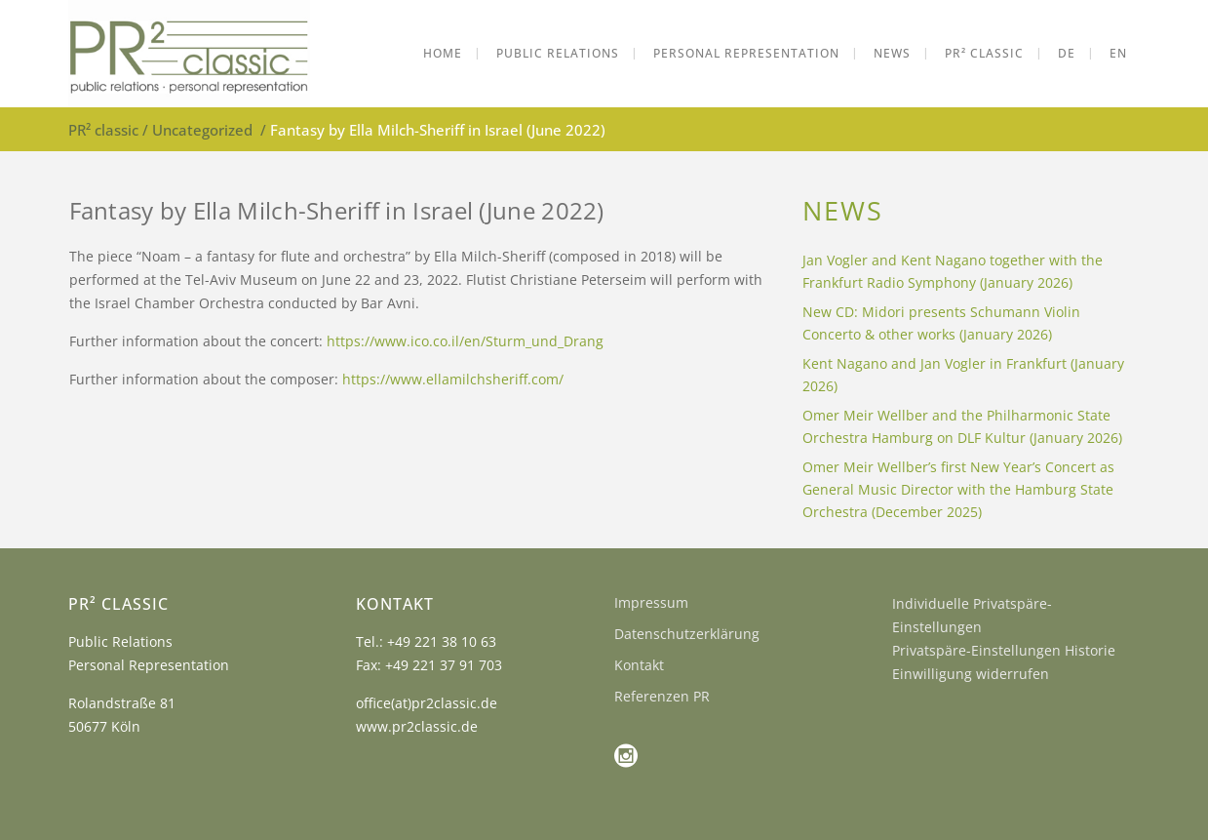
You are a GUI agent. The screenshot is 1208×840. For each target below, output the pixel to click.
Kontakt (639, 665)
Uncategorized (202, 130)
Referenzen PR (662, 696)
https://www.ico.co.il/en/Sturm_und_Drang (465, 341)
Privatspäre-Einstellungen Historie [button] (1003, 650)
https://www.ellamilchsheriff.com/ (453, 379)
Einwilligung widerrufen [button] (970, 673)
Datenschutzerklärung (687, 633)
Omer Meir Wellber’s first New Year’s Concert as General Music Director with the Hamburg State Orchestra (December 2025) (958, 489)
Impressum (651, 602)
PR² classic (103, 130)
